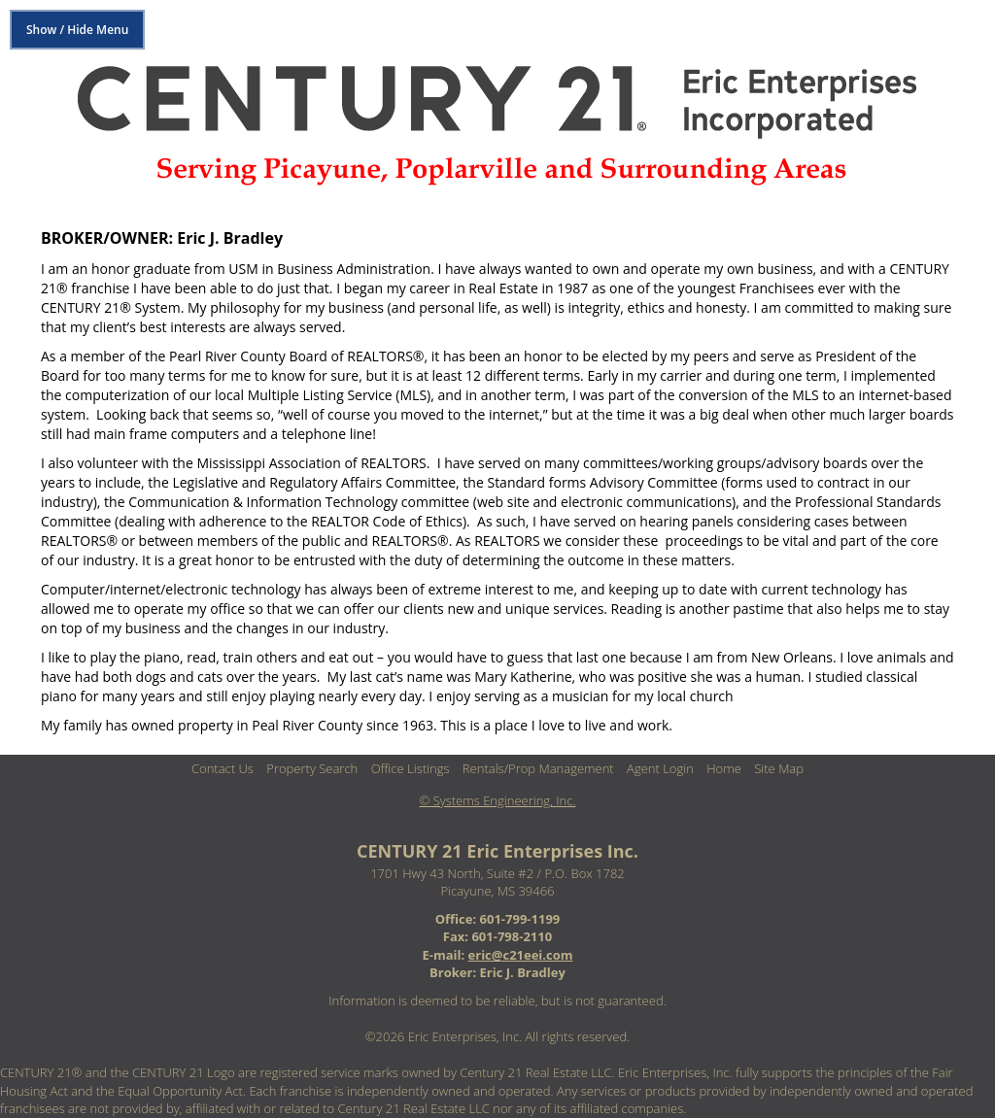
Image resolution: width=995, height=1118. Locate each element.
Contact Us (222, 768)
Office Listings (410, 768)
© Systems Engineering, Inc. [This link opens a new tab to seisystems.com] (497, 800)
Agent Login (660, 768)
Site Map (779, 768)
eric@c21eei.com (520, 955)
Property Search (312, 768)
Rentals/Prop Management (538, 768)
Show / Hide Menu (77, 29)
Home (723, 768)
